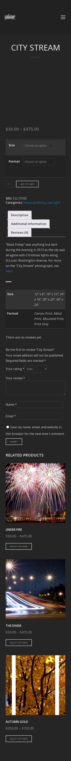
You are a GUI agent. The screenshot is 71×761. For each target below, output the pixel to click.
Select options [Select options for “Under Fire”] (19, 546)
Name (11, 404)
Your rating (15, 369)
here (9, 271)
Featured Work (34, 202)
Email (11, 416)
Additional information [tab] (28, 224)
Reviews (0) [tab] (19, 232)
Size (12, 145)
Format (14, 161)
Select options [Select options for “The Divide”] (19, 642)
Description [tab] (19, 215)
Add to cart (27, 184)
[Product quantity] (10, 184)
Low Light (53, 202)
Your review (15, 378)
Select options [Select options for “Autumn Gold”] (19, 738)
